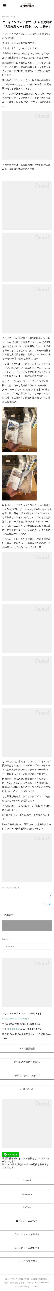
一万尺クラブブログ (27, 1261)
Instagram (27, 1193)
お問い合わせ (27, 1089)
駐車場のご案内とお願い (27, 1062)
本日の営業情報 (27, 1048)
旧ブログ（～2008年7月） (27, 1247)
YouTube (27, 1207)
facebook (27, 1180)
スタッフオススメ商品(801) (11, 888)
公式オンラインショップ (27, 1075)
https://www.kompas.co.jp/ (15, 1018)
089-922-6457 (14, 1029)
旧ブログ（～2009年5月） (27, 1234)
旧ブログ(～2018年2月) (27, 1220)
